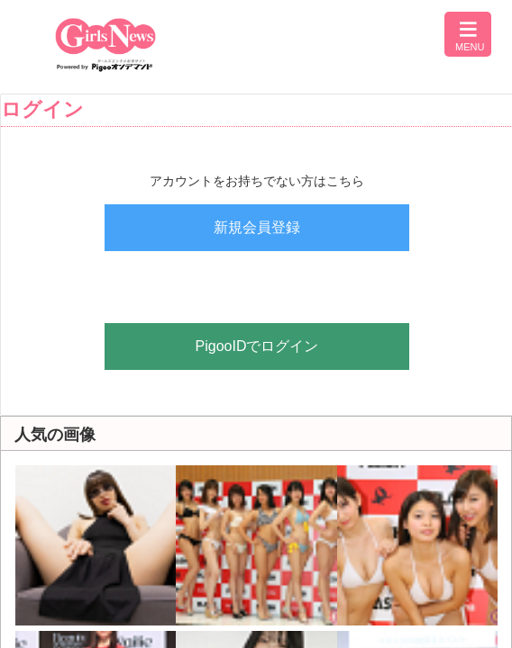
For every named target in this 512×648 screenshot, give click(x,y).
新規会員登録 (257, 227)
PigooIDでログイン (257, 346)
